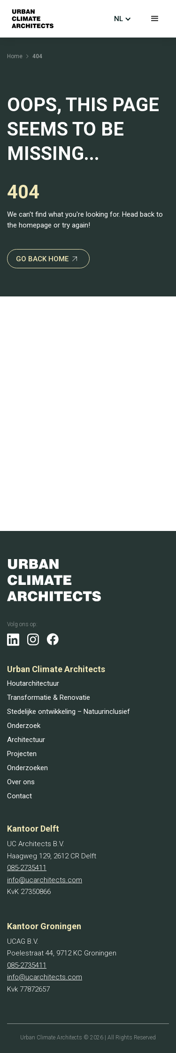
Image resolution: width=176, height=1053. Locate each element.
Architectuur (26, 739)
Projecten (22, 754)
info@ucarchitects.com (44, 880)
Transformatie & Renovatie (48, 697)
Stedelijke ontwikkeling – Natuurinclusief (68, 711)
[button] (155, 19)
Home (15, 56)
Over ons (21, 782)
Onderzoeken (27, 768)
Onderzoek (23, 725)
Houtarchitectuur (33, 683)
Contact (19, 796)
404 (37, 56)
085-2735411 (26, 868)
